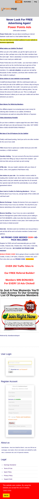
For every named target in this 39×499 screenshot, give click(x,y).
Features (27, 1)
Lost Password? (23, 369)
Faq (35, 1)
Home (19, 1)
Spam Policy (8, 472)
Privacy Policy (8, 475)
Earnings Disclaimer (10, 465)
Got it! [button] (6, 495)
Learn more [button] (7, 490)
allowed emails (12, 419)
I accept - (20, 418)
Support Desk (8, 479)
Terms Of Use (8, 468)
